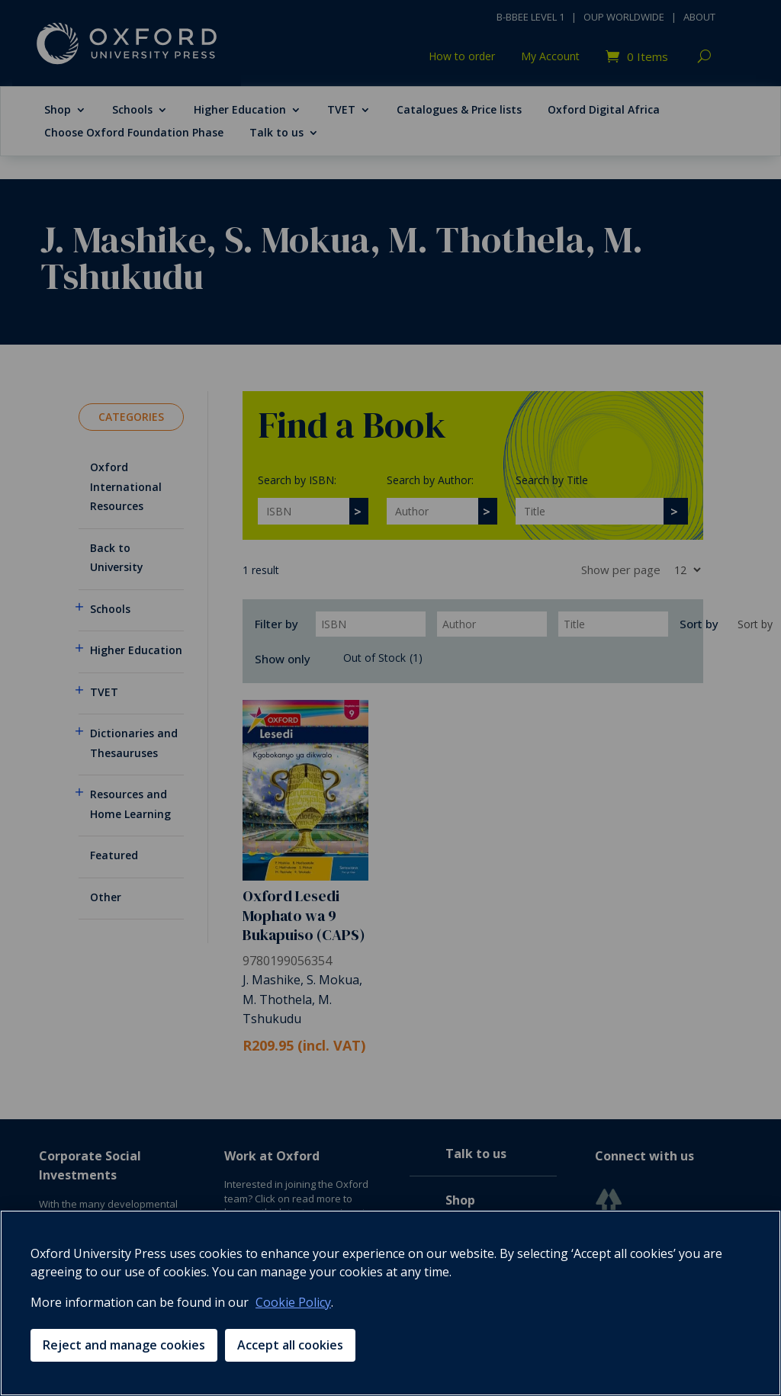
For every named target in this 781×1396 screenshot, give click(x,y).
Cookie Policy (293, 1302)
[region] (390, 1303)
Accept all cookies (290, 1345)
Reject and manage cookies (124, 1345)
